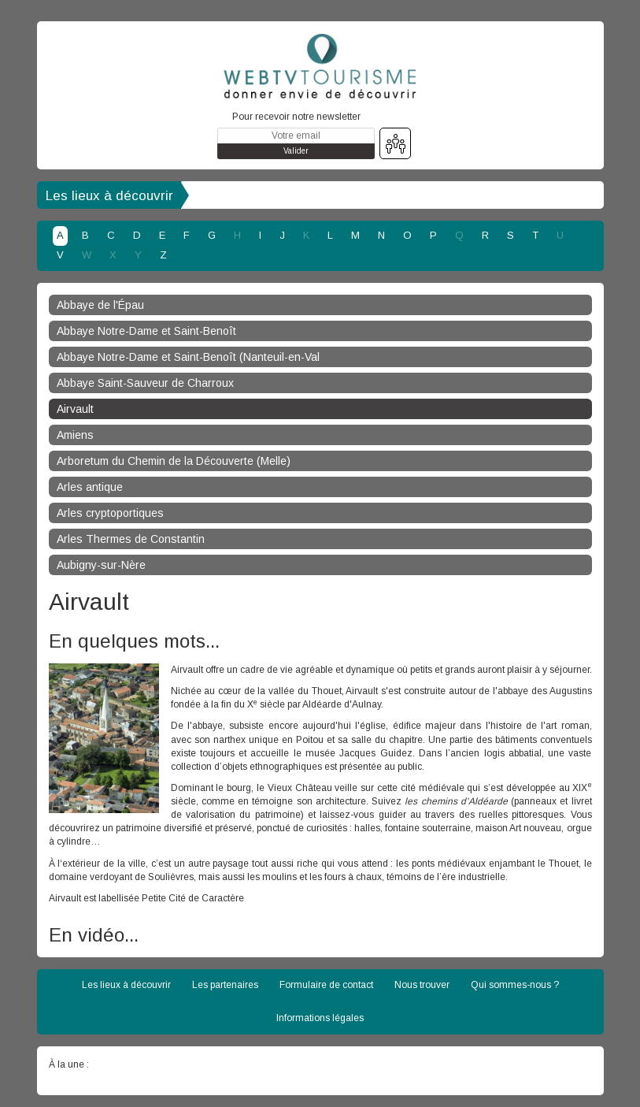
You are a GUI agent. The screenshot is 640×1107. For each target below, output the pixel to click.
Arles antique (90, 487)
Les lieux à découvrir (109, 195)
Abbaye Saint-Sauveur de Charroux (145, 383)
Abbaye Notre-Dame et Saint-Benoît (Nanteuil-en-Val (188, 357)
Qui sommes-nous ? (515, 984)
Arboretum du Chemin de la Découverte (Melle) (173, 461)
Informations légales (320, 1017)
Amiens (75, 435)
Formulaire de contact (326, 984)
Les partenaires (225, 984)
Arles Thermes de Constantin (131, 539)
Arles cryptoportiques (110, 513)
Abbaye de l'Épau (100, 305)
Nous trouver (421, 984)
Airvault (75, 409)
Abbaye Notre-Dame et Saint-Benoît (146, 331)
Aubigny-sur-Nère (101, 565)
